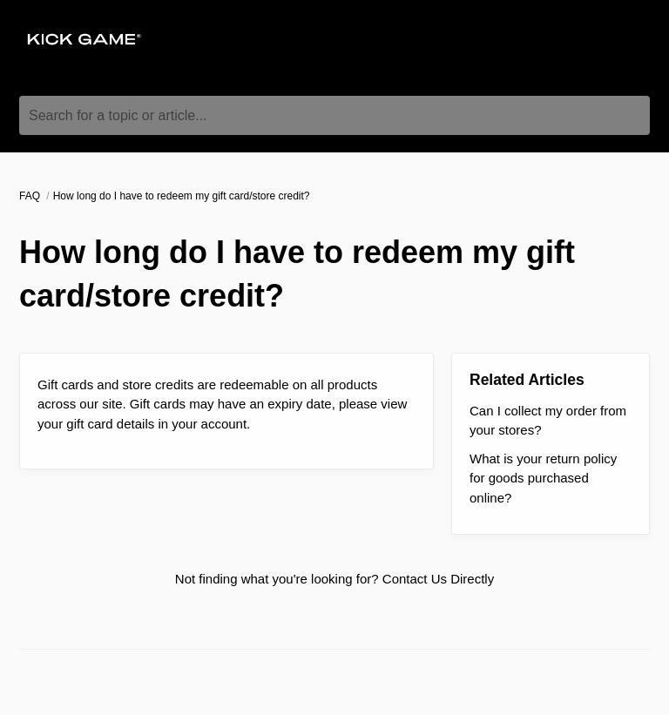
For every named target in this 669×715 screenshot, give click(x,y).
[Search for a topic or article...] (334, 115)
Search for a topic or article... (118, 115)
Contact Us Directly (438, 578)
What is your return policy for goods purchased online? (543, 478)
